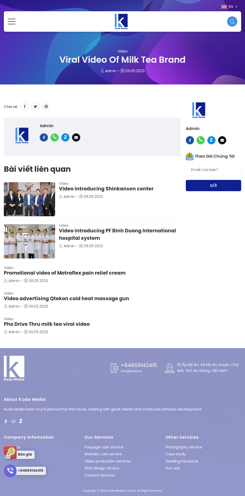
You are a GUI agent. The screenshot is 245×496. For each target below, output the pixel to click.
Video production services (108, 461)
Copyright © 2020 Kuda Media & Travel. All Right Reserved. (123, 490)
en (227, 7)
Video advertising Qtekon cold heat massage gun (66, 298)
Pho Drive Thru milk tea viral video (47, 324)
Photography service (184, 447)
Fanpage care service (104, 447)
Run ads (173, 468)
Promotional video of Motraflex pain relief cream (65, 273)
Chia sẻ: (11, 107)
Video (123, 51)
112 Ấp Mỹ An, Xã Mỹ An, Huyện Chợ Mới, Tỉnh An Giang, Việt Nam (208, 368)
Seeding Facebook (182, 461)
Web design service (102, 468)
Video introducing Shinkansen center (106, 189)
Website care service (103, 454)
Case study (176, 454)
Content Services (100, 476)
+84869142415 (139, 365)
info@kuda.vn (131, 371)
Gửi (213, 186)
